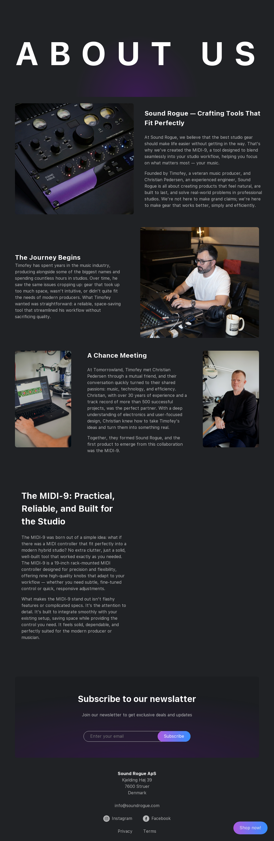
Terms (149, 831)
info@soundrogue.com (137, 805)
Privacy (125, 831)
